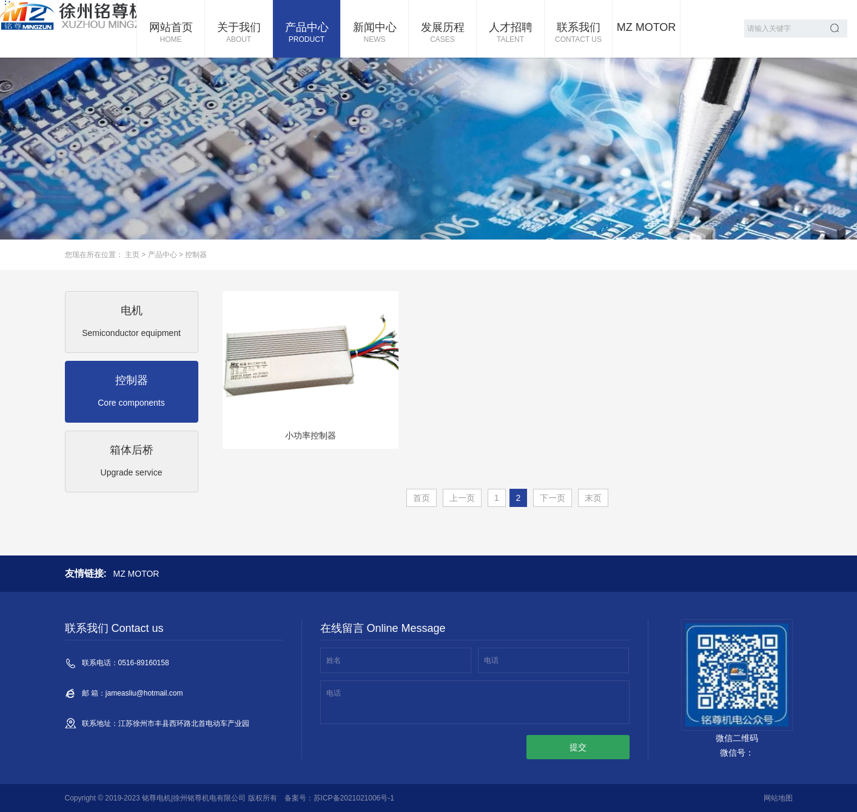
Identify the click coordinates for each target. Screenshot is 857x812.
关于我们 (238, 33)
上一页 (462, 498)
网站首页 (170, 33)
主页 (132, 254)
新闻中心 (374, 33)
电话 (491, 660)
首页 (421, 498)
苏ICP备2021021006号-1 (354, 798)
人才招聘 (510, 33)
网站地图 (778, 798)
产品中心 (306, 33)
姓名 (333, 660)
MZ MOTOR (646, 27)
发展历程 (442, 33)
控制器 (196, 254)
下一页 (552, 498)
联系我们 (578, 33)
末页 (593, 498)
